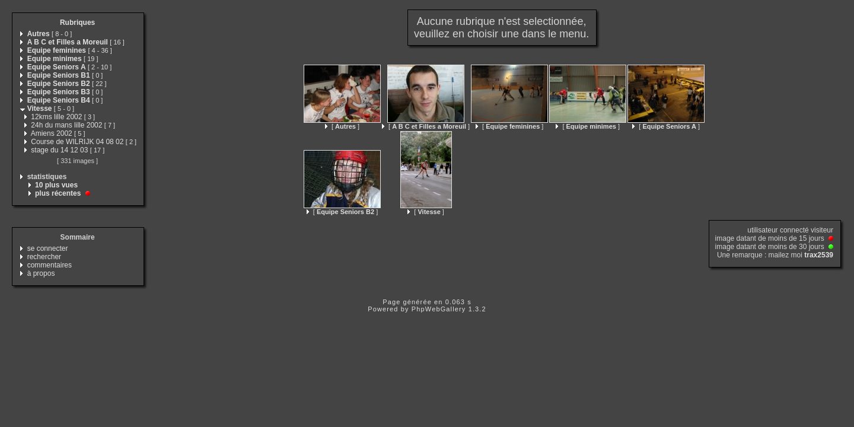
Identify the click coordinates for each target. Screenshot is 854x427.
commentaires (49, 265)
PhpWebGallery (439, 309)
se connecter (47, 248)
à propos (41, 273)
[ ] (342, 126)
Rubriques (77, 22)
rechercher (44, 257)
